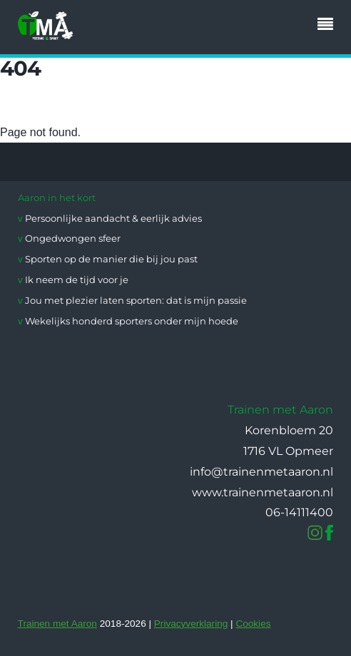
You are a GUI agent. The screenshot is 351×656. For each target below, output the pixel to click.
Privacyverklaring (191, 623)
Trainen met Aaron (57, 623)
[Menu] (328, 25)
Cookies (252, 623)
